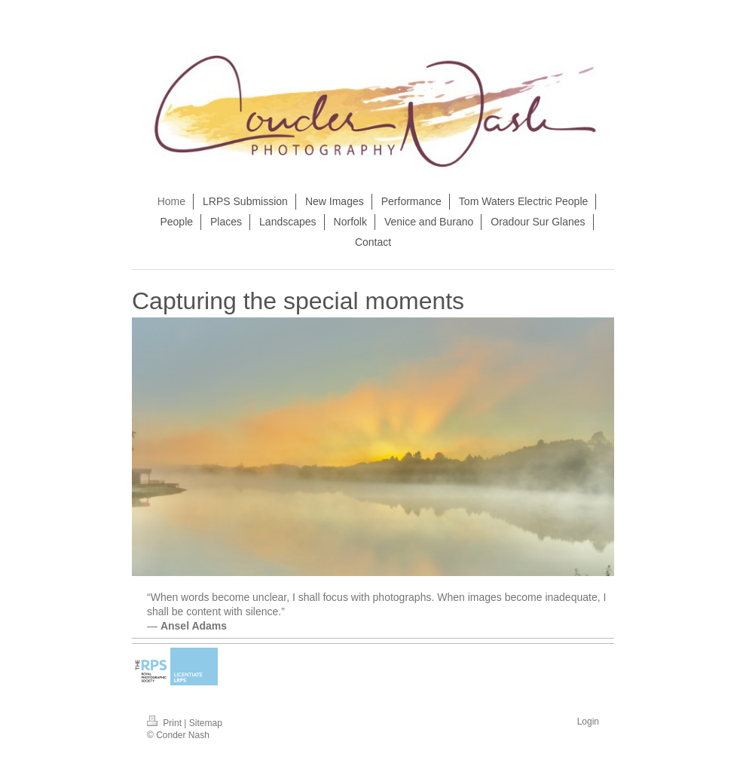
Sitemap (205, 723)
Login (588, 721)
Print (165, 723)
